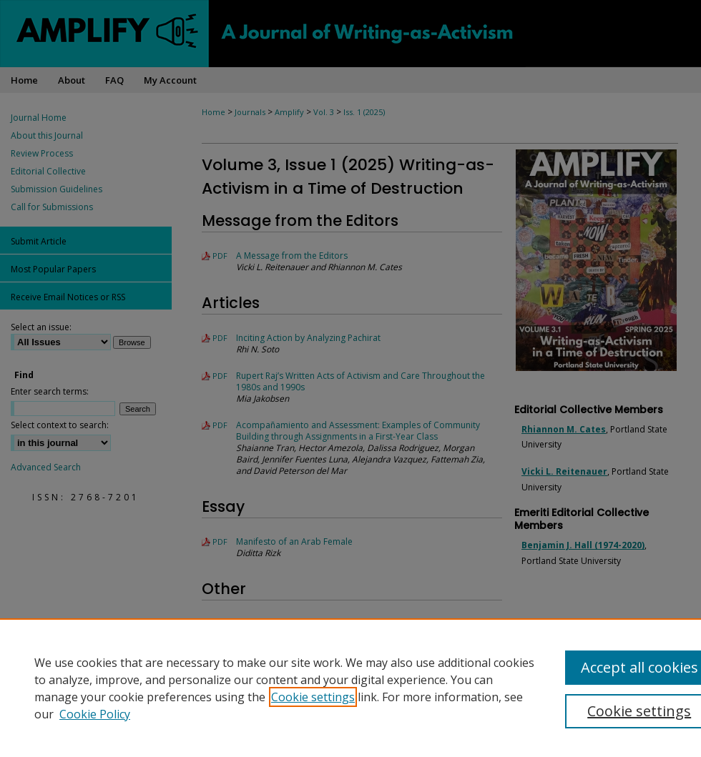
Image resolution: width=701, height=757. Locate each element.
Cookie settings (313, 697)
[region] (350, 687)
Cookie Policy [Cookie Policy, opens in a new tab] (94, 714)
